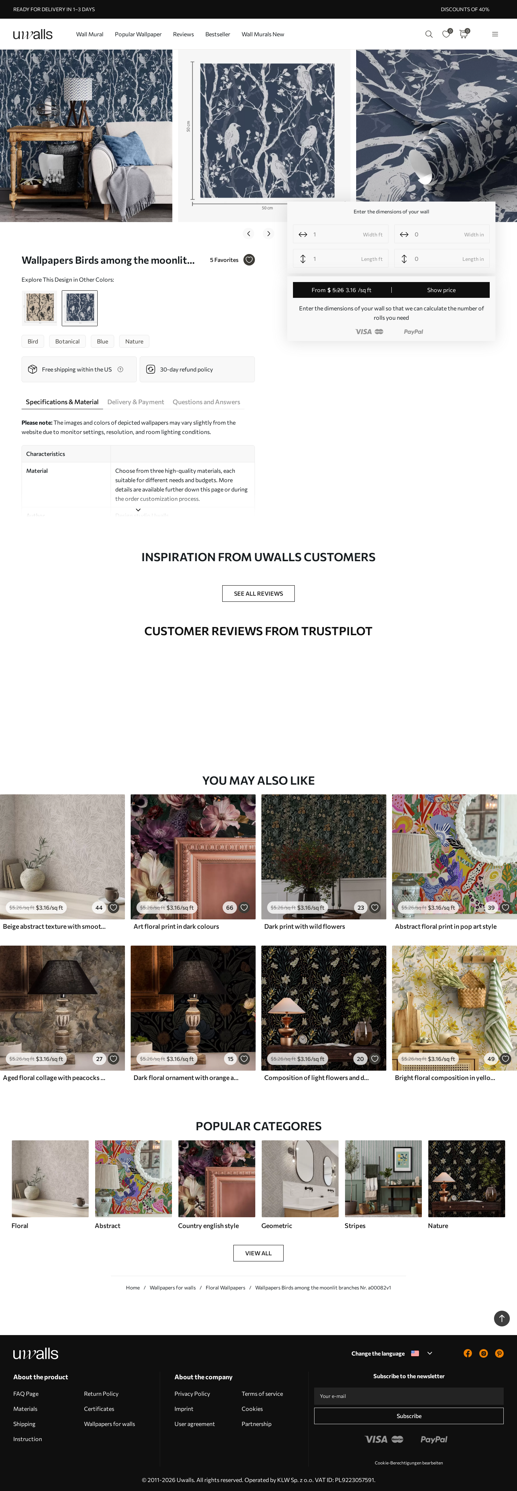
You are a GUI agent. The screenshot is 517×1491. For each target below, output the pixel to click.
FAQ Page (25, 1391)
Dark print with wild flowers (304, 924)
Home (133, 1285)
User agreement (194, 1421)
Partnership (256, 1421)
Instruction (27, 1436)
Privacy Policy (192, 1391)
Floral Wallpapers (225, 1285)
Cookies (252, 1406)
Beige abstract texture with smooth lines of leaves (55, 924)
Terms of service (262, 1391)
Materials (25, 1406)
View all (258, 1250)
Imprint (184, 1406)
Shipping (24, 1421)
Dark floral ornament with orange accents (186, 1075)
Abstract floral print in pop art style (446, 924)
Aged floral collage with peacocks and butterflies (55, 1075)
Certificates (99, 1406)
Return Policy (101, 1391)
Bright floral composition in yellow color (447, 1075)
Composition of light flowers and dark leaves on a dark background (316, 1075)
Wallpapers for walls (173, 1285)
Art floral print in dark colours (176, 924)
